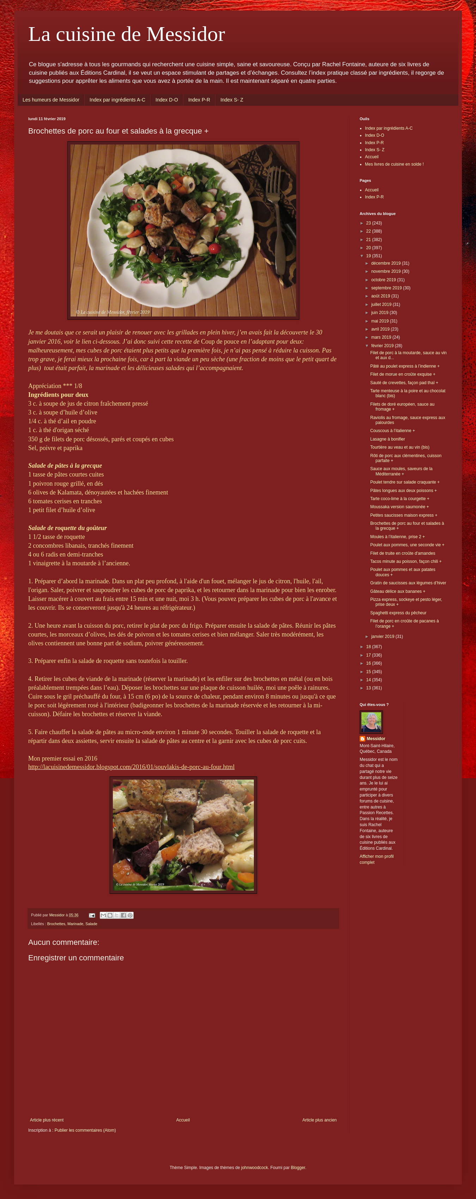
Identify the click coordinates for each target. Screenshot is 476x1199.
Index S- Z (231, 100)
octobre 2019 (384, 279)
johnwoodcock (254, 1167)
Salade (91, 924)
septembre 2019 (387, 287)
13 (369, 687)
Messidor (376, 738)
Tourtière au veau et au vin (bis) (399, 447)
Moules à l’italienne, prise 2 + (397, 536)
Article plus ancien (320, 1120)
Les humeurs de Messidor (51, 100)
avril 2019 (381, 329)
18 (369, 646)
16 (369, 663)
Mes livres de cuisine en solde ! (394, 164)
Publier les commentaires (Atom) (85, 1130)
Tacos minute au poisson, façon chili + (405, 561)
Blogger (298, 1167)
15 (369, 671)
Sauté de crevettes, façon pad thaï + (404, 382)
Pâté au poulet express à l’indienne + (405, 366)
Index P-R (199, 100)
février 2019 (383, 345)
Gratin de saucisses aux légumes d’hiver (408, 582)
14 (369, 679)
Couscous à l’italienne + (392, 430)
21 (369, 239)
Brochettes (56, 924)
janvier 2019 (383, 636)
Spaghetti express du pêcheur (398, 612)
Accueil (183, 1120)
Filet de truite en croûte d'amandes (402, 553)
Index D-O (166, 100)
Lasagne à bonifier (387, 439)
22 (369, 231)
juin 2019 (380, 312)
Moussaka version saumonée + (399, 506)
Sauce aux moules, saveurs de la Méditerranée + (401, 471)
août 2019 (381, 296)
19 (369, 255)
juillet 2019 (382, 304)
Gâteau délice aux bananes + (397, 591)
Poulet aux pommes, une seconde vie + (407, 544)
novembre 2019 (386, 271)
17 (369, 655)
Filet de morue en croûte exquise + (402, 374)
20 (369, 247)
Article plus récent (46, 1120)
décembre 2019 (386, 263)
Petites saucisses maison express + (403, 515)
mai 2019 (380, 321)
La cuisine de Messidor (126, 33)
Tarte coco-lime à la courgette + (399, 498)
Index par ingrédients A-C (117, 100)
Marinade (75, 924)
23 (369, 223)
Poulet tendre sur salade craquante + (405, 482)
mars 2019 (381, 337)
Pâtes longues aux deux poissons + (403, 490)
